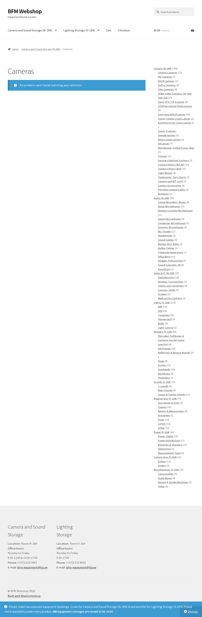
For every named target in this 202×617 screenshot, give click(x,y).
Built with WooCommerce (24, 596)
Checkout (124, 30)
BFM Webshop (25, 11)
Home (15, 49)
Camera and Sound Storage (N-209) (30, 30)
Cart (108, 30)
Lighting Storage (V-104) (79, 30)
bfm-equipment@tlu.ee (32, 567)
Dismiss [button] (193, 611)
